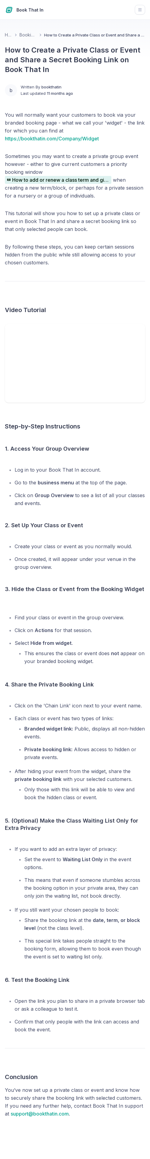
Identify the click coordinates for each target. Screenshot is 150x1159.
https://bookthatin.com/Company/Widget (52, 139)
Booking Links (28, 34)
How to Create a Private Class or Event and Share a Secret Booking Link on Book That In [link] (94, 35)
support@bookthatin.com (40, 1114)
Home (8, 34)
